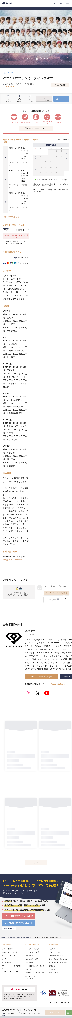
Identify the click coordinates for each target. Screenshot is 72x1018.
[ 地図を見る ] (10, 86)
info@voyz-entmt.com (12, 560)
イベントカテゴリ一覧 (9, 952)
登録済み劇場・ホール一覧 (34, 973)
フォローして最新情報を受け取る (41, 677)
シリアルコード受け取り (10, 971)
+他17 (3, 1015)
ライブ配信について (32, 962)
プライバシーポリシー (56, 952)
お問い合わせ (53, 973)
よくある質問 (6, 962)
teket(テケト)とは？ (32, 949)
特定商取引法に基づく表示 (58, 962)
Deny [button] (53, 1006)
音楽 (4, 73)
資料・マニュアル (31, 969)
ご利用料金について (32, 956)
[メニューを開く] (67, 3)
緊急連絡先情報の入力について (36, 128)
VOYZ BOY (30, 631)
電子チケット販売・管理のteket (10, 937)
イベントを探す (7, 949)
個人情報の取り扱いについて (59, 959)
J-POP (10, 73)
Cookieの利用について (57, 956)
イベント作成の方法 (32, 952)
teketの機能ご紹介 (31, 959)
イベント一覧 (27, 937)
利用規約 (52, 949)
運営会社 (52, 966)
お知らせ (52, 969)
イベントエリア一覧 (9, 956)
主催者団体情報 (60, 85)
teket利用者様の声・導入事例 (35, 966)
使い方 (4, 959)
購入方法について (23, 257)
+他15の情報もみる (11, 217)
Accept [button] (64, 1006)
